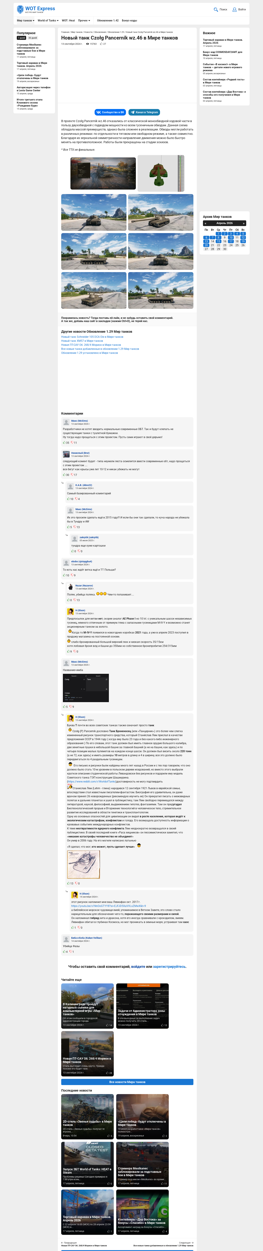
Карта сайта (238, 1228)
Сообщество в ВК (110, 113)
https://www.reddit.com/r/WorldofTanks (92, 781)
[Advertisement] (127, 76)
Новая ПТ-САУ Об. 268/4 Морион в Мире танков (91, 345)
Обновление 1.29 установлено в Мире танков (89, 353)
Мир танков (24, 20)
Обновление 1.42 (107, 20)
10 (230, 237)
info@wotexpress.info (44, 1228)
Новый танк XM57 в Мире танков (82, 341)
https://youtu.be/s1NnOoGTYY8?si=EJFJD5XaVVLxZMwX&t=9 (108, 906)
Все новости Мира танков (127, 1034)
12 (243, 237)
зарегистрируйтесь (169, 967)
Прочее (83, 20)
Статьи (110, 1232)
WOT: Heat (68, 20)
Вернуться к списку (127, 1157)
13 (206, 241)
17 (230, 241)
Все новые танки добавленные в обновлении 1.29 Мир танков (100, 349)
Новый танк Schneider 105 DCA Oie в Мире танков (92, 337)
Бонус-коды (129, 20)
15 (218, 241)
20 (206, 245)
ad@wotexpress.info (57, 1232)
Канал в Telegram (144, 113)
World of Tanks (47, 20)
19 (243, 241)
